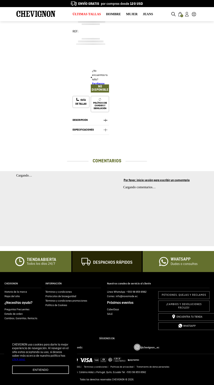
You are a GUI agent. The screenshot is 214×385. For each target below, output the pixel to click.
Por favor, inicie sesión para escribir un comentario (157, 180)
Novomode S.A (50, 367)
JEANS (148, 14)
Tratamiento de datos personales (153, 367)
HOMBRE (113, 14)
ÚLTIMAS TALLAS (87, 14)
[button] (173, 14)
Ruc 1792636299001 (71, 367)
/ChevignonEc (75, 347)
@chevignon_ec (150, 347)
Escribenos (98, 84)
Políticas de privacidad (121, 367)
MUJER (132, 14)
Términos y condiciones (95, 367)
